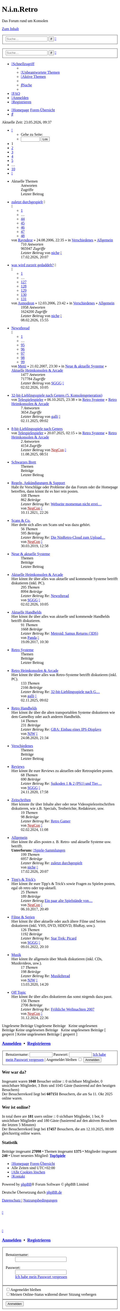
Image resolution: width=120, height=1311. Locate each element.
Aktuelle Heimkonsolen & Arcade (37, 370)
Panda (32, 638)
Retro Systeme (93, 400)
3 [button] (12, 152)
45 (23, 223)
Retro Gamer (61, 821)
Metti (22, 366)
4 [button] (12, 156)
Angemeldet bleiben (64, 1060)
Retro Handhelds (24, 708)
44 (23, 219)
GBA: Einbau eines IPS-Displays (76, 729)
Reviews (17, 767)
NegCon (57, 450)
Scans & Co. (20, 520)
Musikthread (60, 976)
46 (23, 227)
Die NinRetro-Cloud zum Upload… (78, 537)
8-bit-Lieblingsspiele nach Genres (37, 429)
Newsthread (20, 328)
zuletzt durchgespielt (27, 202)
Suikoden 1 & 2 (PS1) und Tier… (76, 783)
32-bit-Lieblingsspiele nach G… (75, 692)
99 (23, 362)
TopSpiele (58, 1156)
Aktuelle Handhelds (26, 612)
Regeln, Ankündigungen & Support (38, 483)
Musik (16, 955)
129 (24, 290)
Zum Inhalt (10, 29)
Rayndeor (25, 240)
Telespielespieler (30, 400)
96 (23, 349)
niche (55, 253)
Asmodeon (26, 303)
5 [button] (12, 161)
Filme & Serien (23, 917)
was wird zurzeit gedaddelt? (32, 265)
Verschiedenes (82, 240)
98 (23, 358)
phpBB (26, 1184)
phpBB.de (54, 1192)
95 (23, 345)
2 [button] (12, 148)
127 (24, 282)
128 (24, 286)
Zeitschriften (21, 800)
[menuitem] (40, 72)
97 (23, 353)
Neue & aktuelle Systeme (84, 366)
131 (24, 299)
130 (24, 295)
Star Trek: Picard (63, 938)
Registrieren (38, 1043)
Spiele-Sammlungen (49, 850)
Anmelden (11, 1043)
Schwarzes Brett (23, 462)
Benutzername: (17, 1255)
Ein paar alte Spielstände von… (68, 901)
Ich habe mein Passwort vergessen (41, 1277)
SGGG (56, 383)
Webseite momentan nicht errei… (76, 504)
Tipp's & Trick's (23, 879)
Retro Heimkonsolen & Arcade (34, 671)
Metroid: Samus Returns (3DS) (74, 633)
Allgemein (105, 240)
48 (23, 236)
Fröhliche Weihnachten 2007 (72, 1009)
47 (23, 232)
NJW (31, 734)
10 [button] (13, 169)
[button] (12, 130)
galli (54, 416)
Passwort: (13, 1268)
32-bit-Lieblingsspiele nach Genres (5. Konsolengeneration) (56, 395)
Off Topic (18, 992)
